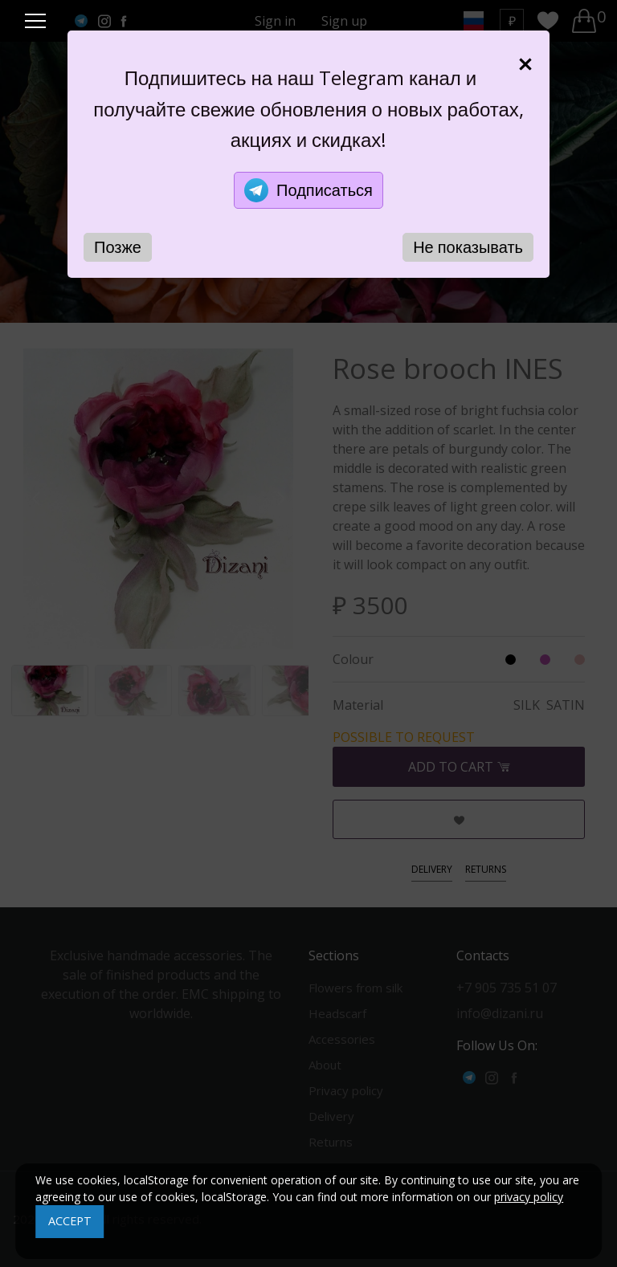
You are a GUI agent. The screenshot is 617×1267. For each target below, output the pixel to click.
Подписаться (308, 190)
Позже (117, 247)
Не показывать (468, 247)
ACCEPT (70, 1220)
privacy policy (528, 1196)
